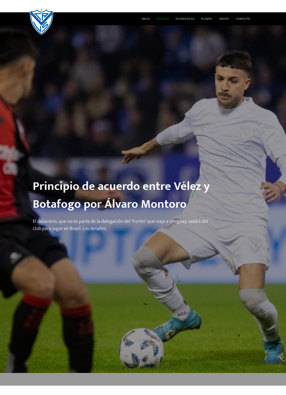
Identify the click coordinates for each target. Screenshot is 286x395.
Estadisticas (185, 18)
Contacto (243, 18)
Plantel (206, 18)
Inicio (146, 18)
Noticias (163, 18)
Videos (224, 18)
